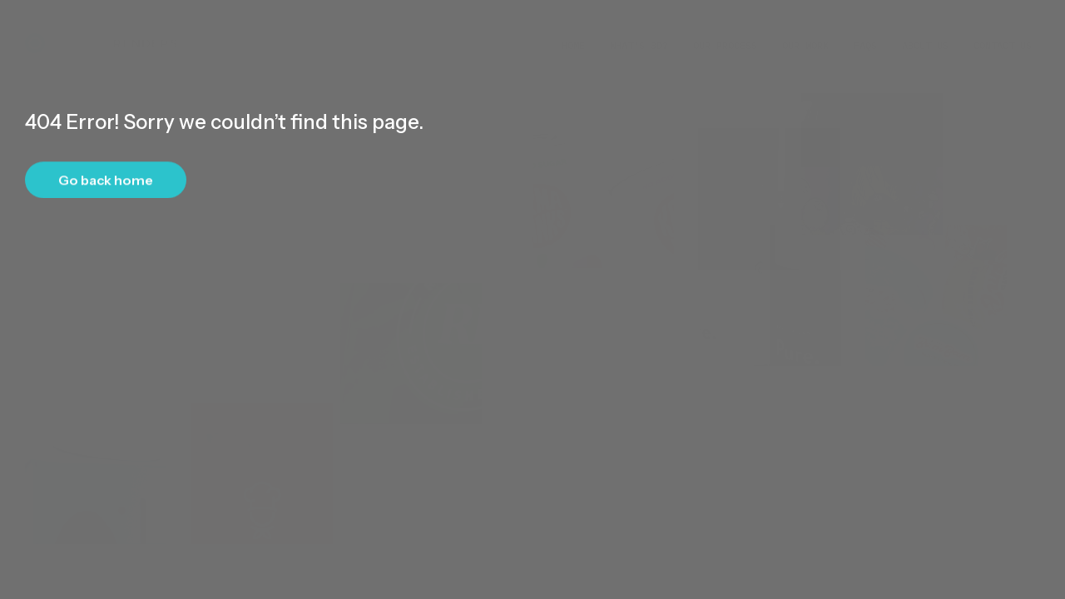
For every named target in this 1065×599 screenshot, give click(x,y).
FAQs (865, 28)
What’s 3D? (639, 28)
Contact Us (1002, 28)
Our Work (805, 28)
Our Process (725, 28)
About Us (925, 28)
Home (573, 28)
